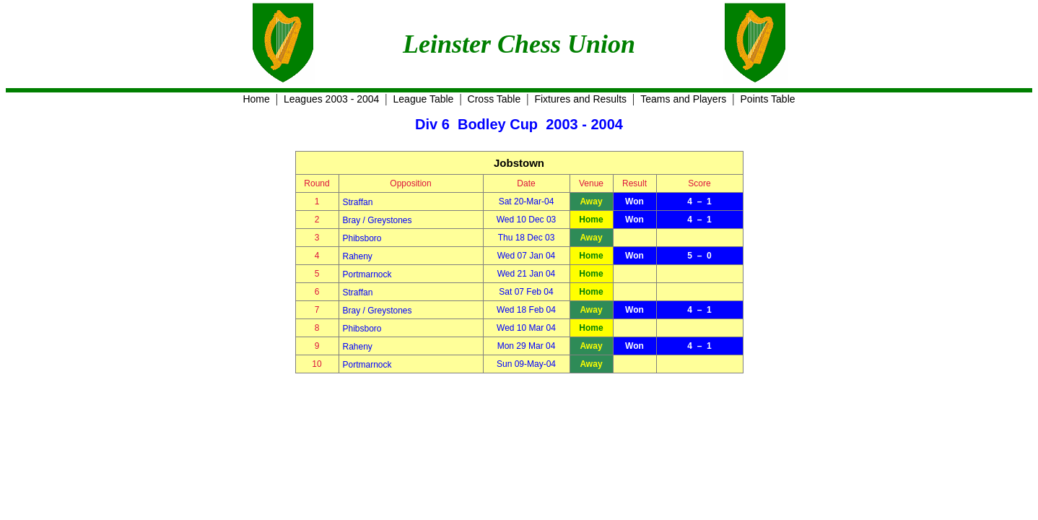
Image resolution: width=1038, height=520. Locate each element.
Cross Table (494, 99)
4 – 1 (699, 201)
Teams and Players (683, 99)
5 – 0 (699, 256)
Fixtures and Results (580, 99)
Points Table (768, 99)
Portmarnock (367, 274)
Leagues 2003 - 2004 (331, 99)
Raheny (357, 256)
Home (256, 99)
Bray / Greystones (377, 220)
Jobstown (519, 163)
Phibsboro (362, 238)
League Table (423, 99)
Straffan (358, 202)
